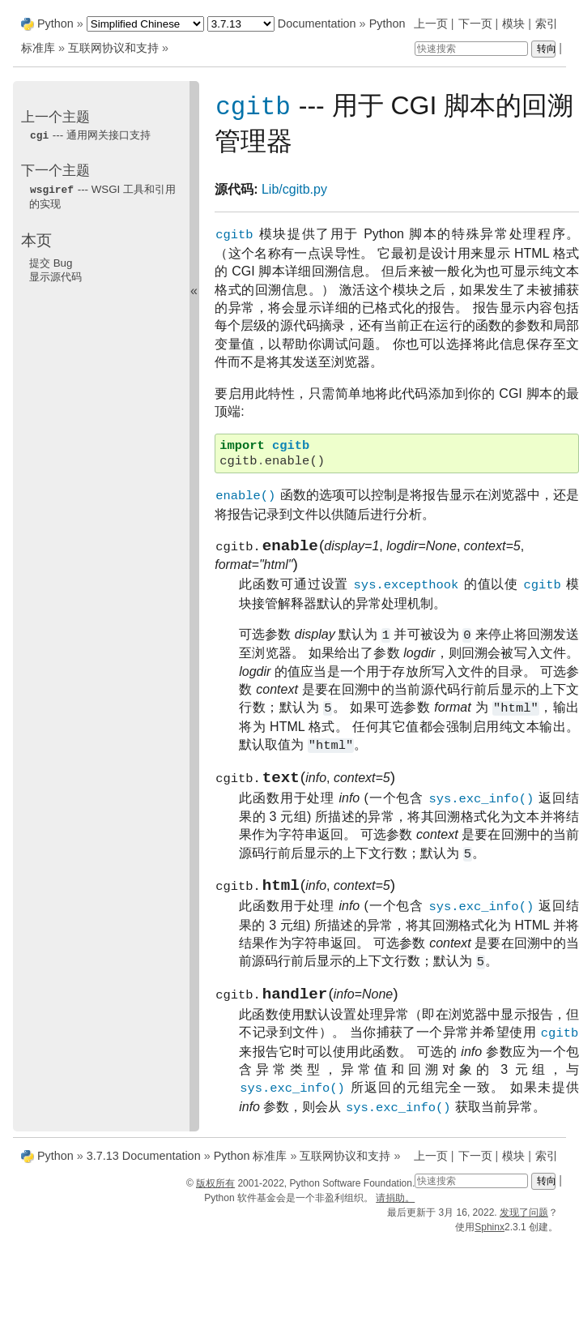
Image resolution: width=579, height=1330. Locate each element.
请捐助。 (395, 1210)
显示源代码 (55, 275)
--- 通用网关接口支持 (90, 135)
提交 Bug (50, 261)
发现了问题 (524, 1224)
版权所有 (215, 1195)
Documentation (317, 23)
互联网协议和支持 (113, 47)
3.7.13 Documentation (144, 1167)
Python (55, 23)
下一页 (475, 23)
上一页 (431, 23)
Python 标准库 (250, 1167)
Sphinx (489, 1239)
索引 (546, 23)
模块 (513, 23)
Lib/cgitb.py (294, 190)
